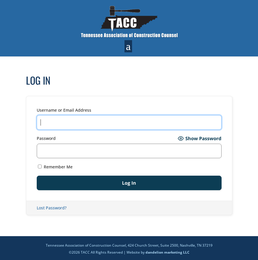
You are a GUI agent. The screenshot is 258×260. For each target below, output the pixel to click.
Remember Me (55, 167)
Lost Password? (51, 208)
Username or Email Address (64, 110)
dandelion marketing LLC (167, 252)
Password (46, 138)
